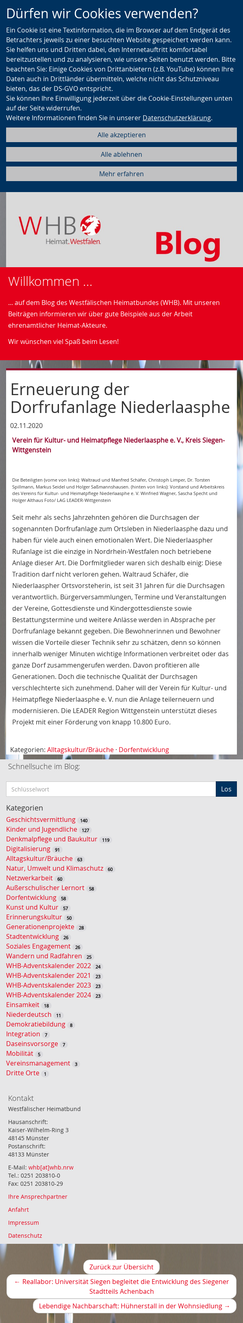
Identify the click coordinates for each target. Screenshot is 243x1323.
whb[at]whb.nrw (51, 1167)
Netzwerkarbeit (29, 877)
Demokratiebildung (35, 1024)
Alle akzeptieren (122, 134)
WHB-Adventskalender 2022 (48, 965)
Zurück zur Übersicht (121, 1266)
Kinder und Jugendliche (41, 829)
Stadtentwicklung (32, 936)
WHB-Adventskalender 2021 (48, 975)
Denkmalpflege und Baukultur (52, 838)
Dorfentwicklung (144, 749)
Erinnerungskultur (34, 916)
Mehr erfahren (121, 173)
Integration (23, 1033)
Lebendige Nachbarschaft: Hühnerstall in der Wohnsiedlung (137, 1307)
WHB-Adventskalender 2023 (48, 985)
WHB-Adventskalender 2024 (48, 994)
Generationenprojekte (40, 926)
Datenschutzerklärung (177, 117)
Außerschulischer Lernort (45, 887)
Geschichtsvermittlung (41, 819)
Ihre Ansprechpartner (37, 1196)
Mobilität (19, 1053)
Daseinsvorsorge (32, 1043)
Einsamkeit (22, 1004)
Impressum (23, 1222)
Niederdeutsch (29, 1014)
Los (226, 789)
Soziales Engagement (38, 946)
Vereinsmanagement (38, 1063)
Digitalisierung (28, 848)
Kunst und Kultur (32, 907)
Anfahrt (18, 1209)
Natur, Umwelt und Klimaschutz (54, 868)
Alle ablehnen (121, 154)
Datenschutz (25, 1235)
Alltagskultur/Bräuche (80, 749)
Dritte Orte (22, 1072)
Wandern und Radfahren (44, 955)
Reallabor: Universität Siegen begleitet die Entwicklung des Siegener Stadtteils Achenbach (121, 1288)
